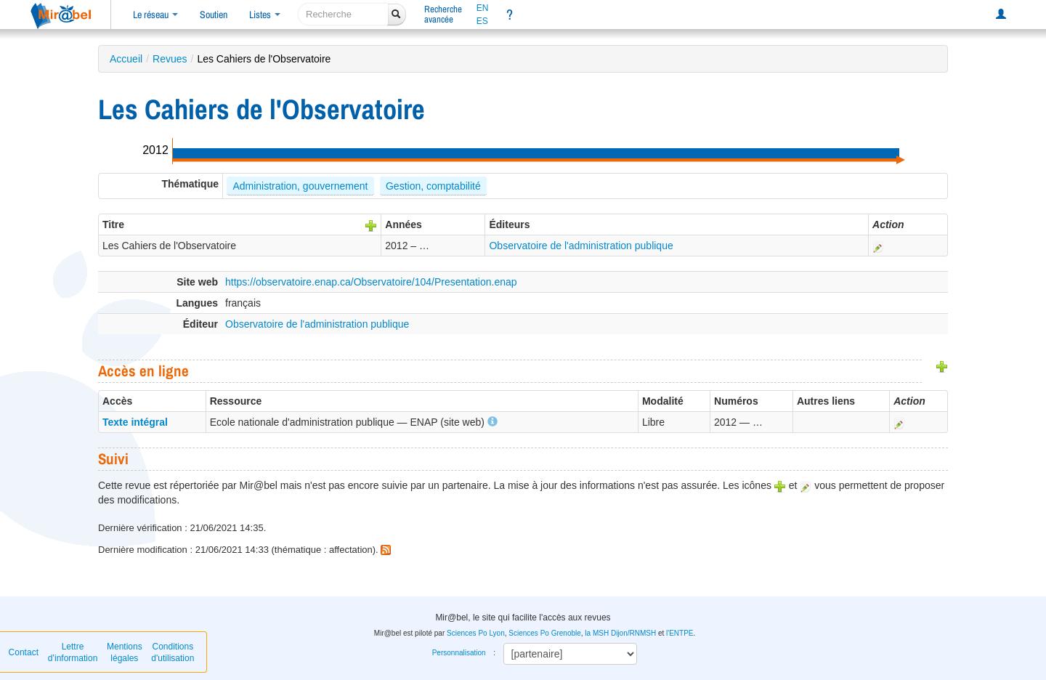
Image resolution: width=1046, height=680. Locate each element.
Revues (170, 59)
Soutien (213, 14)
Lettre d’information (73, 652)
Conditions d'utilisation (172, 652)
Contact (23, 652)
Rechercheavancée (443, 14)
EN (483, 8)
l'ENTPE (679, 633)
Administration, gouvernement (300, 186)
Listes (264, 14)
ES (482, 21)
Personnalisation (459, 653)
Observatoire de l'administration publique (581, 245)
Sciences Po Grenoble (544, 633)
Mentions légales (124, 652)
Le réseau (155, 14)
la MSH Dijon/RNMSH (620, 633)
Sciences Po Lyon (476, 633)
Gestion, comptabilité (433, 186)
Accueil (126, 59)
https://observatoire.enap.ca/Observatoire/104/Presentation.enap (371, 282)
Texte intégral (135, 422)
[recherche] (343, 14)
